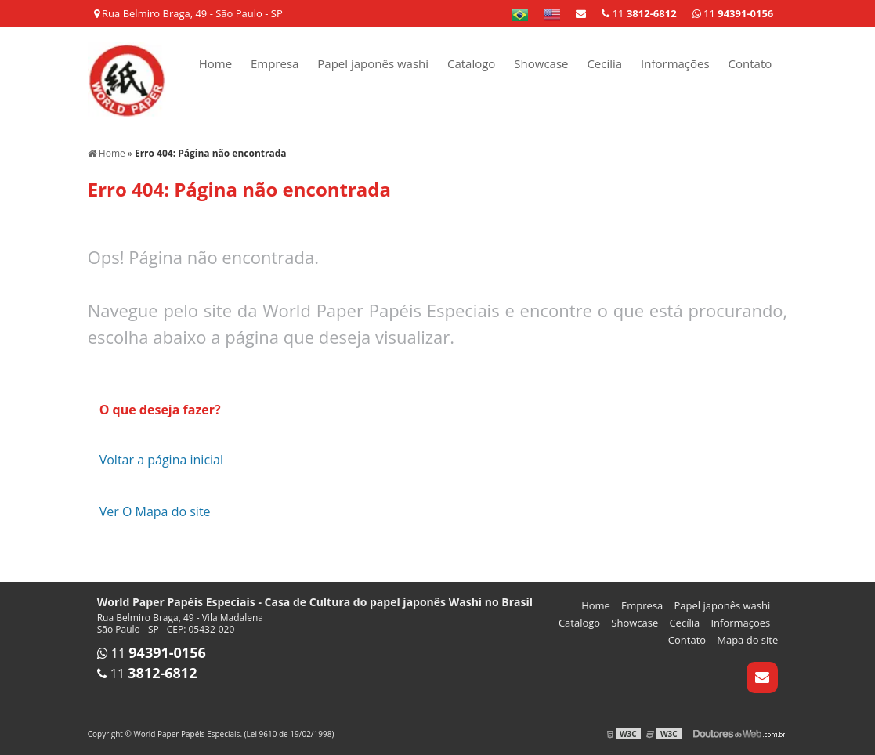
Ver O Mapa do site (155, 511)
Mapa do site (747, 640)
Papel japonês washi (372, 63)
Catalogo (471, 63)
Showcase (541, 63)
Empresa (274, 63)
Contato (750, 63)
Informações (675, 63)
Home (215, 63)
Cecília (604, 63)
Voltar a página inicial (161, 459)
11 (733, 13)
